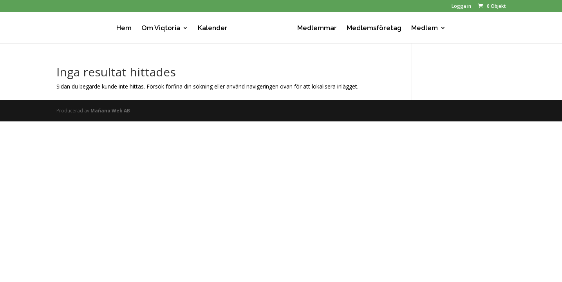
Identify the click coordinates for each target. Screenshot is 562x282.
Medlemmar (317, 28)
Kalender (213, 28)
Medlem (424, 28)
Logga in (461, 6)
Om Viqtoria (160, 28)
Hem (124, 28)
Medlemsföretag (374, 28)
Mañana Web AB (110, 110)
